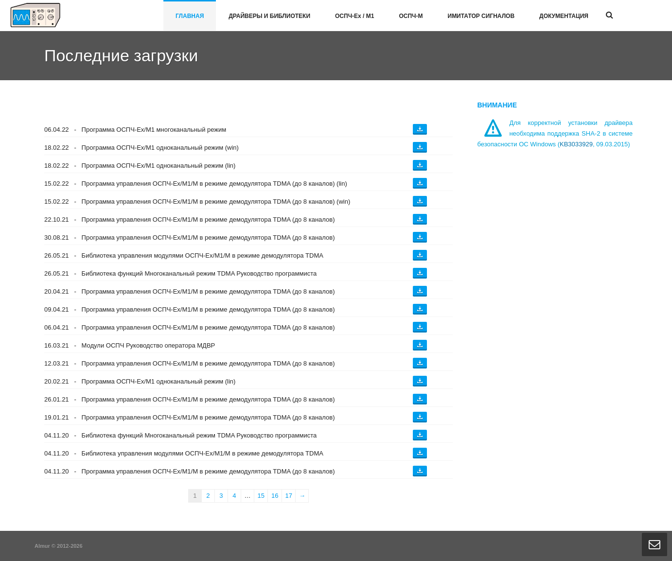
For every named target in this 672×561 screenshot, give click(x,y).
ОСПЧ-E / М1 (354, 16)
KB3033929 (576, 144)
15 (260, 495)
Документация (563, 16)
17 (288, 495)
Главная (190, 16)
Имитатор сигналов (481, 16)
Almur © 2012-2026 (59, 546)
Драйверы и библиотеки (269, 16)
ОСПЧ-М (411, 16)
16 (274, 495)
